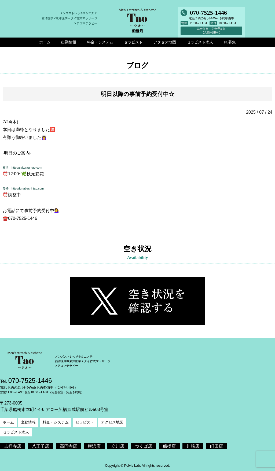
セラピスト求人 (16, 432)
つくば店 (143, 446)
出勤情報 (28, 422)
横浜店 (94, 446)
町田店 (216, 446)
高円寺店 (68, 446)
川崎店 (192, 446)
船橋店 (169, 446)
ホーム (8, 422)
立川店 (117, 446)
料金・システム (55, 422)
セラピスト (84, 422)
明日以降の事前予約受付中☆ (137, 94)
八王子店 (40, 446)
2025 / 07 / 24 (259, 112)
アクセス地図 (112, 422)
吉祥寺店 (12, 446)
